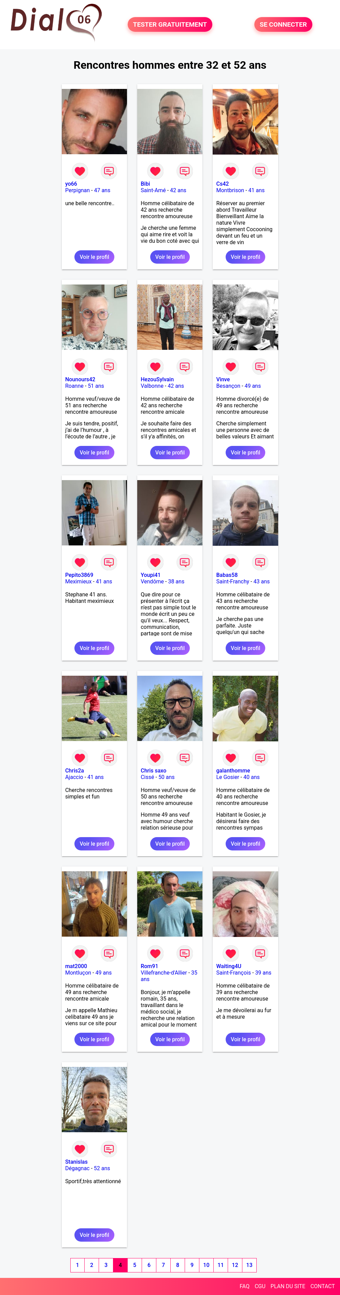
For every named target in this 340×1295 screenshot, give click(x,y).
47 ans (102, 190)
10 (206, 1265)
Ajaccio (74, 777)
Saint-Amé (153, 190)
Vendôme (152, 581)
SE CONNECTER (283, 24)
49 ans (252, 386)
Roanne (74, 386)
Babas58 (227, 575)
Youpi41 (151, 575)
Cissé (147, 777)
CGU (260, 1286)
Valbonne (152, 386)
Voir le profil (94, 257)
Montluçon (78, 972)
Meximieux (78, 581)
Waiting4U (228, 966)
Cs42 (222, 184)
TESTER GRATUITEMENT (170, 24)
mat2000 (76, 966)
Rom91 (149, 966)
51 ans (96, 386)
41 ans (257, 190)
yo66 (71, 184)
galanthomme (233, 770)
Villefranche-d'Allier (164, 972)
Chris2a (74, 770)
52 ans (102, 1168)
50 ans (166, 777)
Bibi (145, 184)
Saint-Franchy (232, 581)
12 (235, 1265)
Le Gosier (227, 777)
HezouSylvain (157, 379)
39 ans (263, 972)
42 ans (178, 190)
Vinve (223, 379)
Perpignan (77, 190)
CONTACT (322, 1286)
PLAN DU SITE (288, 1286)
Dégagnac (77, 1168)
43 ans (261, 581)
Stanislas (76, 1162)
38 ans (176, 581)
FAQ (245, 1286)
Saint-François (233, 972)
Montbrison (230, 190)
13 (249, 1265)
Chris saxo (153, 770)
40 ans (251, 777)
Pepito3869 (79, 575)
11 (220, 1265)
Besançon (228, 386)
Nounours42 (80, 379)
